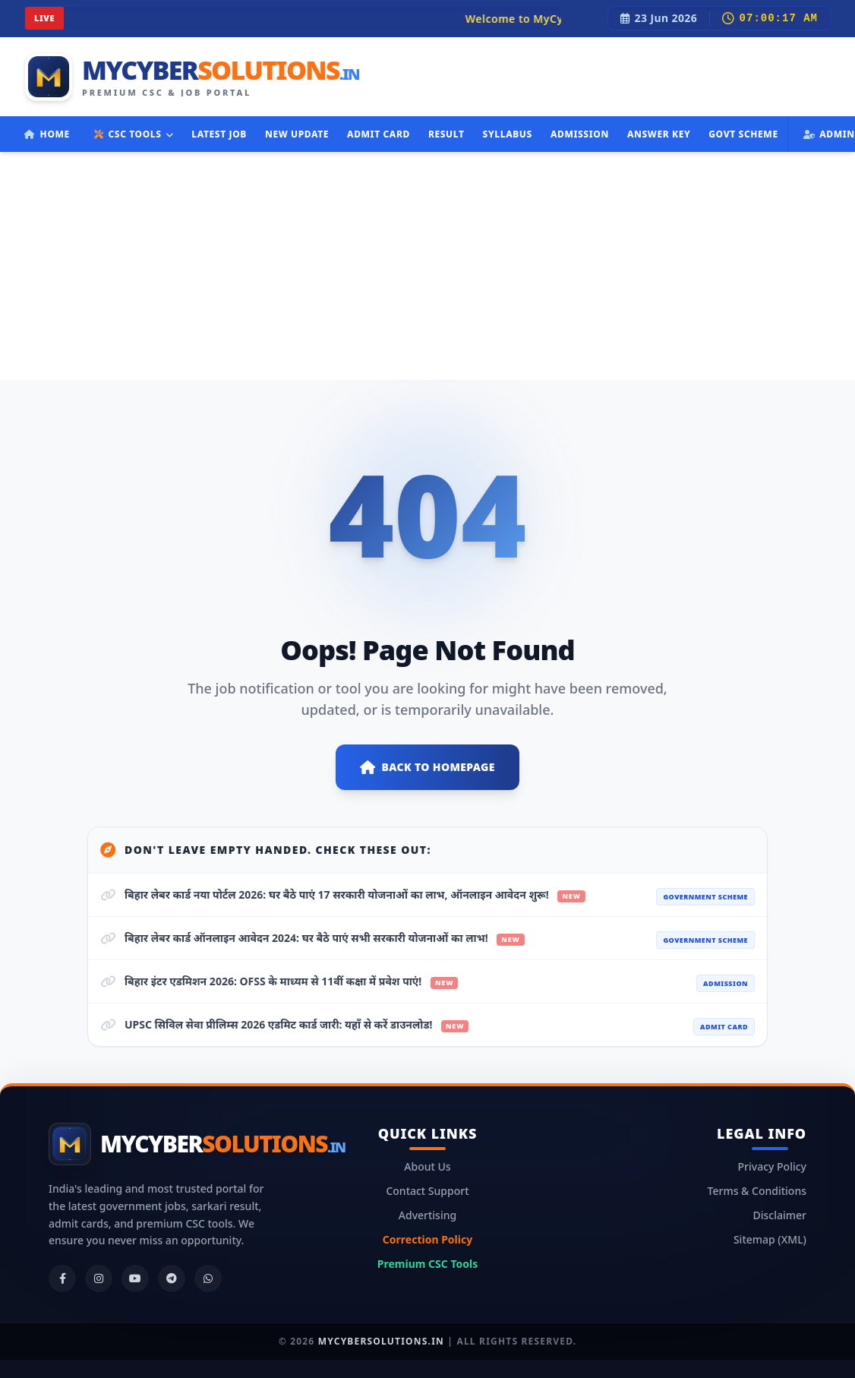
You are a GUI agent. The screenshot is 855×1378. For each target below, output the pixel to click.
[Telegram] (171, 1278)
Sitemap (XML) (770, 1239)
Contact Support (427, 1191)
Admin (829, 134)
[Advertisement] (428, 266)
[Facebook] (62, 1278)
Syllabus (507, 134)
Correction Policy (427, 1239)
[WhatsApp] (208, 1278)
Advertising (427, 1215)
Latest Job (219, 134)
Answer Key (658, 134)
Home (47, 134)
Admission (580, 134)
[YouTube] (135, 1278)
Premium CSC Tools (427, 1263)
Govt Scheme (743, 134)
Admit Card (378, 134)
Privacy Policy (772, 1166)
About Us (427, 1166)
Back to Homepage (427, 767)
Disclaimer (779, 1215)
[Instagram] (98, 1278)
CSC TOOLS (133, 134)
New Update (297, 134)
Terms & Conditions (757, 1191)
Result (446, 134)
